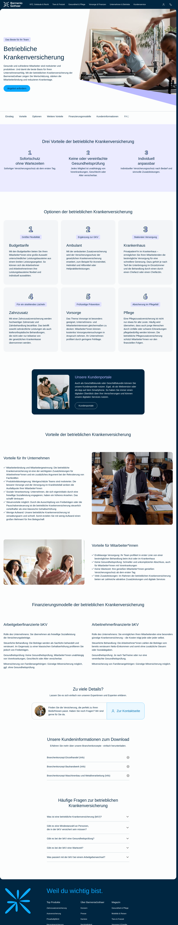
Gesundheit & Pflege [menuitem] (76, 4)
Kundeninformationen (107, 116)
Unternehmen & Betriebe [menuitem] (120, 4)
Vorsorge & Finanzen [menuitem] (97, 4)
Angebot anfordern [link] (16, 88)
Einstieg (9, 116)
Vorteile (23, 116)
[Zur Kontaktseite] (126, 711)
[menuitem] (163, 4)
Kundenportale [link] (86, 405)
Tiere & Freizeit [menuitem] (58, 4)
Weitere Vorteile (55, 116)
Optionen (36, 116)
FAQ (126, 116)
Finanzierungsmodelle (80, 116)
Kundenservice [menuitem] (140, 4)
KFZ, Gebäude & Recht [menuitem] (39, 4)
